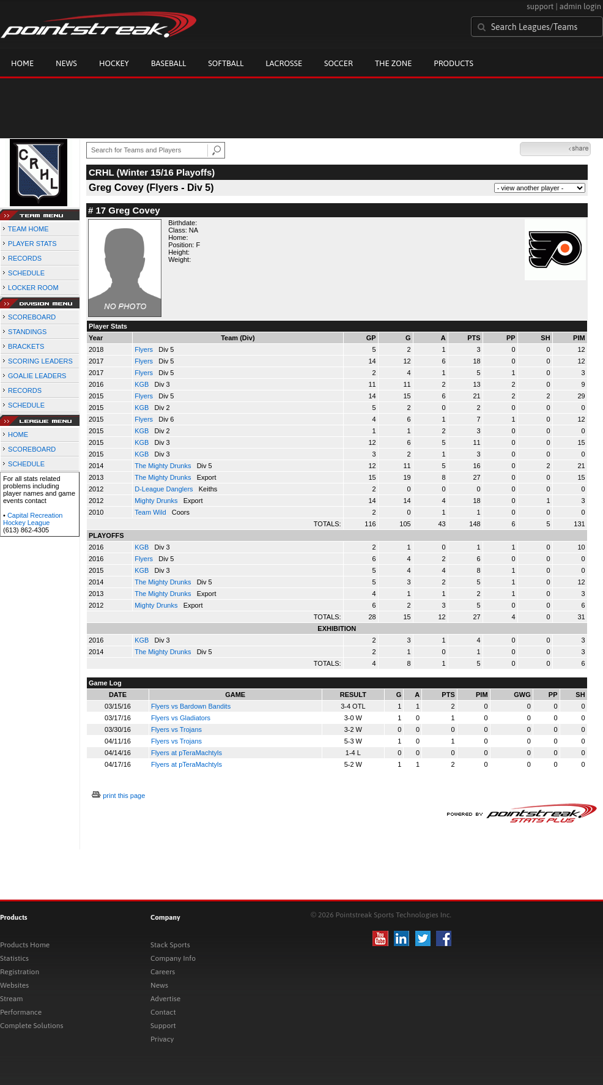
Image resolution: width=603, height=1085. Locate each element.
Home (22, 63)
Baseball (169, 63)
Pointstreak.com (98, 25)
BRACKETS (26, 346)
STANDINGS (27, 331)
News (66, 63)
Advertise (165, 998)
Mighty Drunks (157, 500)
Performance (21, 1012)
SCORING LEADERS (40, 361)
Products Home (25, 945)
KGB (142, 384)
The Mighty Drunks (164, 465)
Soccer (338, 63)
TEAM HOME (28, 229)
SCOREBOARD (32, 317)
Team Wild (151, 512)
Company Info (173, 958)
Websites (14, 985)
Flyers (145, 349)
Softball (225, 63)
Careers (162, 972)
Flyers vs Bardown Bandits (191, 706)
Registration (19, 972)
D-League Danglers (164, 489)
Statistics (14, 958)
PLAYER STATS (32, 243)
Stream (11, 998)
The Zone (393, 63)
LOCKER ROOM (33, 287)
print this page (124, 795)
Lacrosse (283, 63)
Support (163, 1025)
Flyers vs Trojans (176, 729)
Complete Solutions (31, 1025)
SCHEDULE (26, 273)
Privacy (162, 1039)
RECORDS (25, 258)
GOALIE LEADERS (37, 375)
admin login (580, 6)
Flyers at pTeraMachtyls (186, 752)
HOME (18, 434)
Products (453, 63)
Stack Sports (170, 945)
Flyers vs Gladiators (180, 717)
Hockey (114, 63)
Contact (163, 1012)
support (540, 6)
